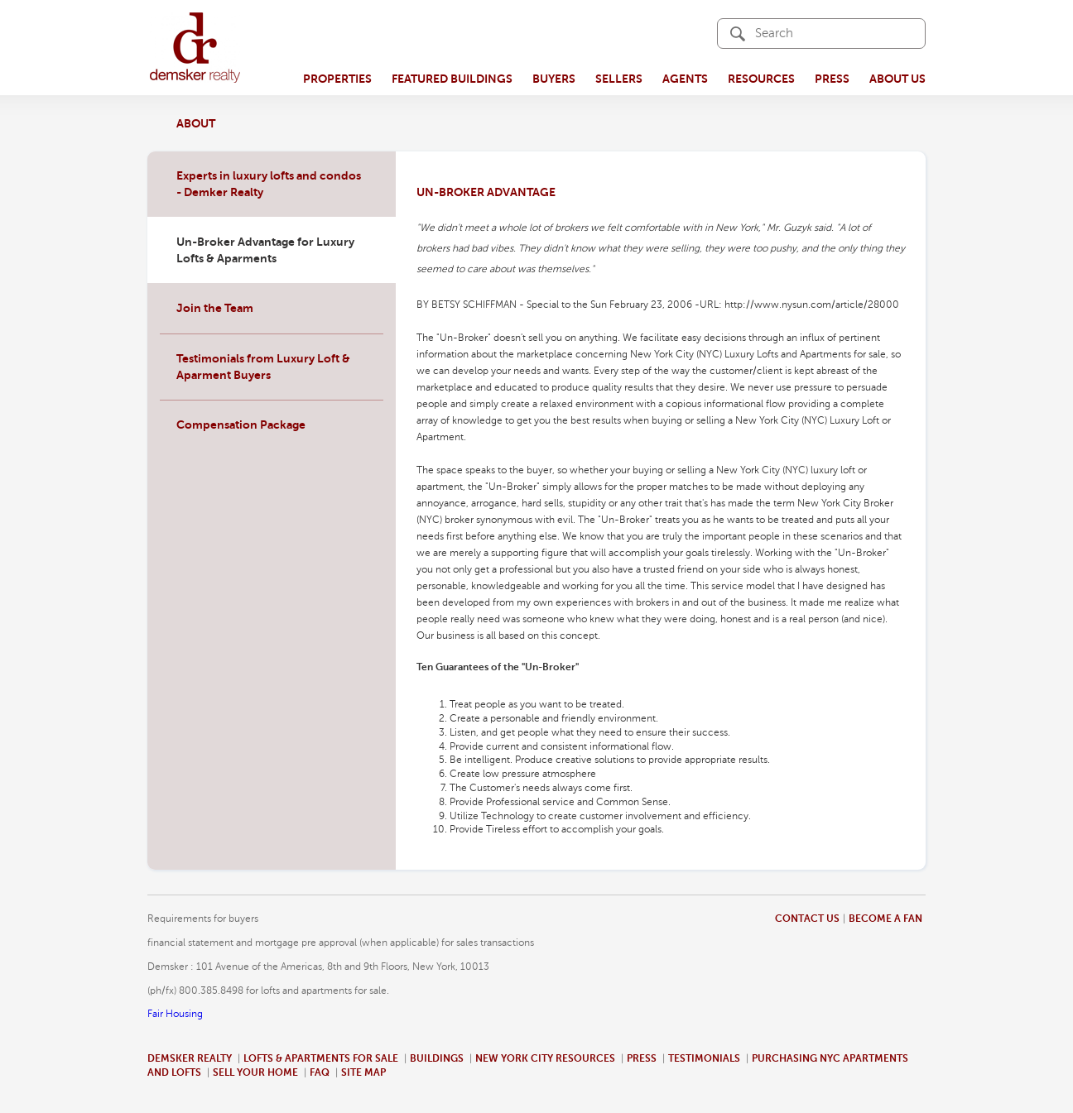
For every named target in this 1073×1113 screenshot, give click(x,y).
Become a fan (885, 918)
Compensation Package (241, 424)
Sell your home (255, 1072)
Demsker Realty (189, 1058)
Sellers (618, 78)
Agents (685, 78)
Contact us (807, 918)
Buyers (553, 78)
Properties (337, 78)
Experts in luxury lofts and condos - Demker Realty (268, 184)
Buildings (437, 1058)
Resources (761, 78)
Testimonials (704, 1058)
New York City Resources (545, 1058)
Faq (320, 1072)
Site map (363, 1072)
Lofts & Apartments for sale (320, 1058)
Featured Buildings (452, 78)
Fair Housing (175, 1013)
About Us (897, 78)
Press (832, 78)
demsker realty (195, 47)
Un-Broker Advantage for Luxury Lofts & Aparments (265, 250)
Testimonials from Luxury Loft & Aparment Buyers (263, 366)
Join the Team (214, 307)
